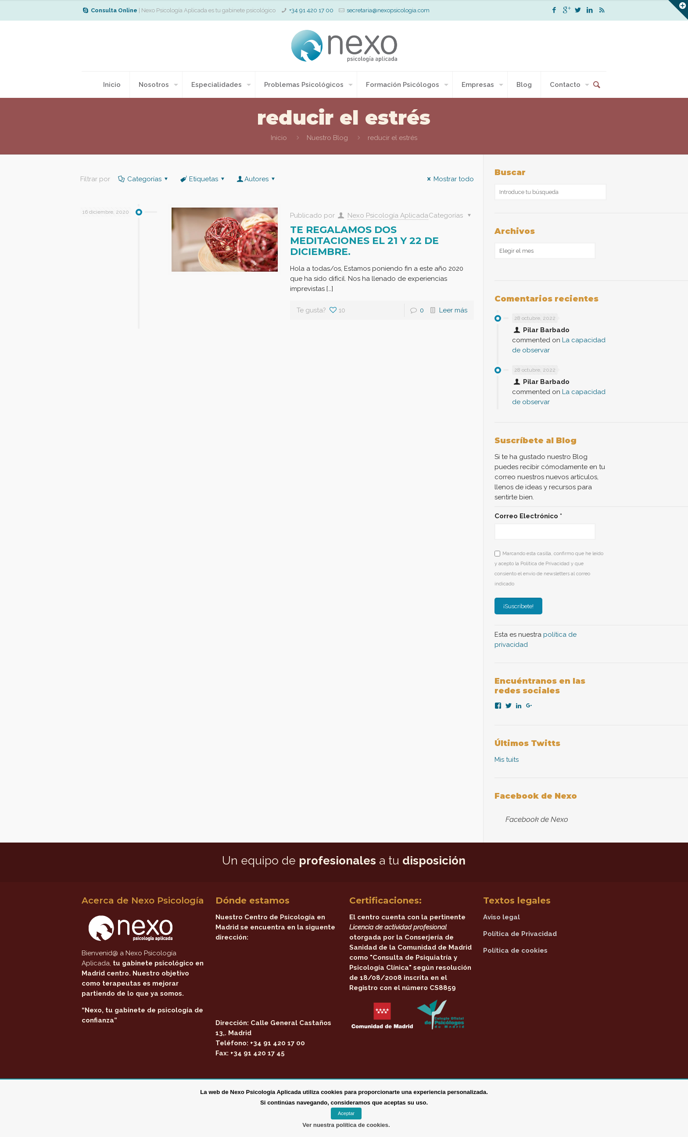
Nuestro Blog (327, 138)
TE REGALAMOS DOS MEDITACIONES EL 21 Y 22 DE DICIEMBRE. (364, 241)
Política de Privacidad (520, 934)
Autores (256, 179)
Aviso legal (501, 917)
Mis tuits (506, 760)
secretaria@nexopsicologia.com (388, 10)
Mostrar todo (449, 179)
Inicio (279, 138)
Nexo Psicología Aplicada (388, 215)
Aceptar (346, 1113)
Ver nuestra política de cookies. (346, 1125)
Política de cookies (515, 950)
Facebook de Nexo (535, 796)
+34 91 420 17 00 (311, 10)
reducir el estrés (392, 138)
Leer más (453, 310)
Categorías (144, 179)
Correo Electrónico (528, 516)
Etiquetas (203, 179)
